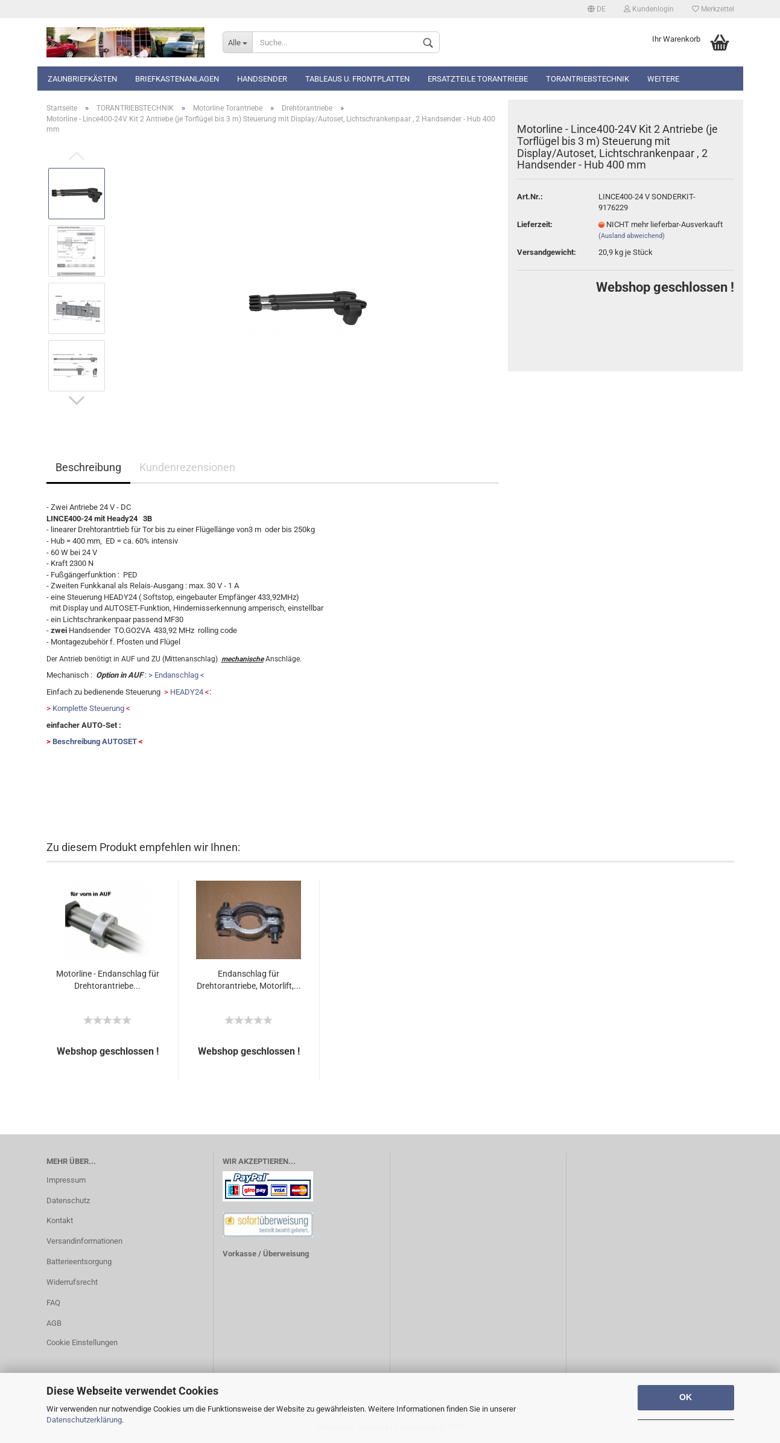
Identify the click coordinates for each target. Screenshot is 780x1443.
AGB (54, 1323)
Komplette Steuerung (88, 708)
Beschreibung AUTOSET (94, 741)
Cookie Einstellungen (82, 1342)
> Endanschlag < (176, 675)
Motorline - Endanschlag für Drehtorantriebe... (107, 980)
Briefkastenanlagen (177, 78)
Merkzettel (713, 9)
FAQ (53, 1302)
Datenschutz (68, 1200)
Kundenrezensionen (187, 467)
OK (685, 1397)
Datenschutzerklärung (84, 1419)
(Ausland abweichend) (631, 236)
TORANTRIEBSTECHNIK (587, 78)
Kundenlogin (649, 9)
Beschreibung (88, 467)
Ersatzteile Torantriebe (478, 78)
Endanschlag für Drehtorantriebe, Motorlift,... (249, 980)
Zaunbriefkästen (82, 78)
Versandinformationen (84, 1240)
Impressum (66, 1179)
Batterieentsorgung (79, 1261)
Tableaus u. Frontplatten (357, 78)
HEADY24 (186, 691)
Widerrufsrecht (72, 1282)
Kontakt (59, 1220)
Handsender (262, 78)
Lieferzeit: (535, 224)
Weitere (663, 78)
